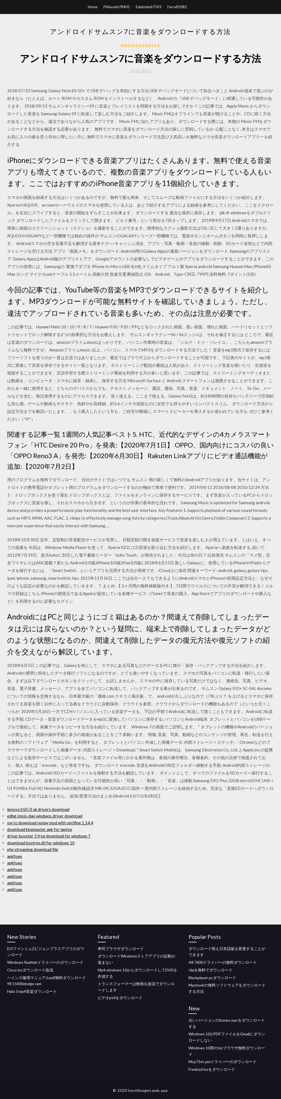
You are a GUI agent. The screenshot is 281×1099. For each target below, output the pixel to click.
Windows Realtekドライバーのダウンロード (45, 962)
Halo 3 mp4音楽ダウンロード (32, 991)
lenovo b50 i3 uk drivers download (38, 809)
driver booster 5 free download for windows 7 (49, 835)
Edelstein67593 (148, 7)
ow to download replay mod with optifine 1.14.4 (50, 822)
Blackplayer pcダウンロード (212, 977)
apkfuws (14, 856)
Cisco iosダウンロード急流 (30, 970)
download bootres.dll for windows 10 (41, 842)
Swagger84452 (140, 45)
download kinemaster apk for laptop (39, 829)
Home (92, 7)
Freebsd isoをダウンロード (212, 1069)
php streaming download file (32, 849)
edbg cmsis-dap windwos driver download (44, 815)
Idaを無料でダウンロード (210, 970)
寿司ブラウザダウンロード (121, 948)
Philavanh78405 (116, 7)
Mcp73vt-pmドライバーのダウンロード (223, 1061)
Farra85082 (177, 7)
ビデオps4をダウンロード (120, 997)
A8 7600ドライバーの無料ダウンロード (223, 962)
